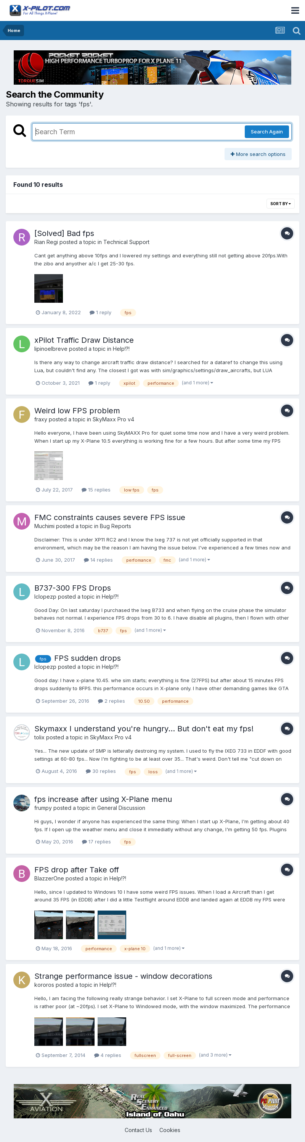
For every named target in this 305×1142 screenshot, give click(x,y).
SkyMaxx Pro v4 (113, 419)
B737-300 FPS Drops (72, 588)
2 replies (111, 701)
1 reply (100, 312)
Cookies (169, 1130)
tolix (39, 737)
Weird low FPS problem (77, 410)
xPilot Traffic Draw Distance (84, 340)
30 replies (101, 771)
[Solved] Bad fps (64, 233)
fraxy (40, 419)
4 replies (107, 1055)
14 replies (98, 560)
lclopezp (45, 596)
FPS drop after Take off (76, 869)
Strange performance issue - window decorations (123, 976)
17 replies (96, 841)
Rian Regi (46, 242)
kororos (44, 984)
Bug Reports (115, 526)
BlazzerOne (49, 878)
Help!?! (121, 348)
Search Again (267, 131)
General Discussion (121, 808)
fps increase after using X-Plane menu (103, 799)
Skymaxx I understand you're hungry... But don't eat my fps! (144, 728)
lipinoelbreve (50, 348)
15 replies (96, 490)
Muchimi (44, 526)
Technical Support (126, 242)
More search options (258, 154)
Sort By (280, 203)
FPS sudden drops (87, 658)
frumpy (43, 808)
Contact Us (138, 1130)
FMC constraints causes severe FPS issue (109, 517)
